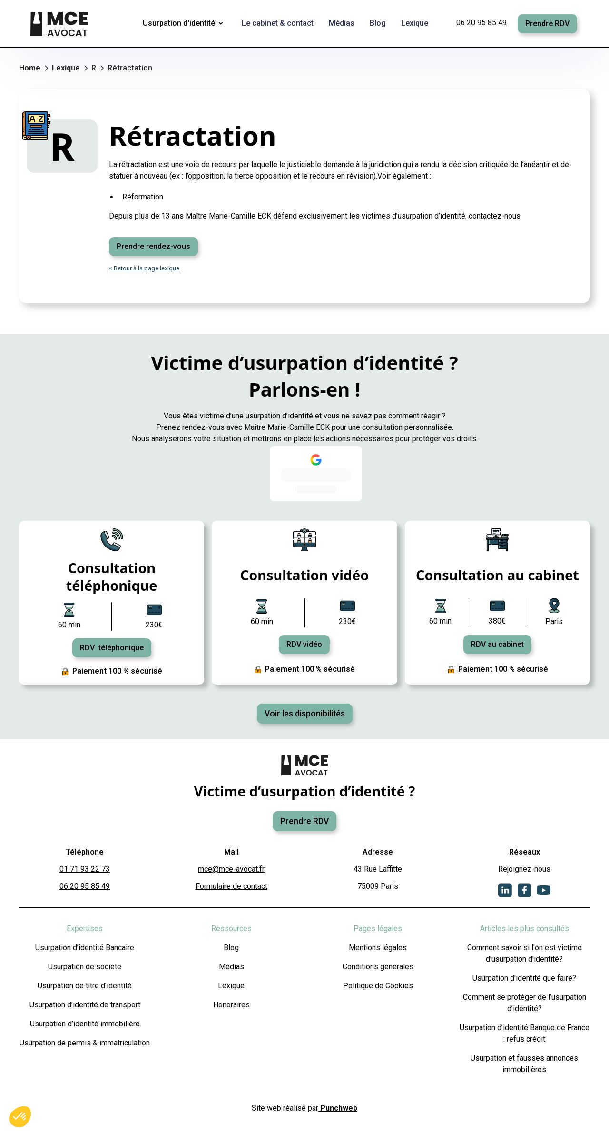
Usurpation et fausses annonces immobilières (524, 1063)
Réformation (142, 196)
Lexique (231, 985)
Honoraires (231, 1004)
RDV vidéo (304, 644)
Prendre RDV (547, 23)
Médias (231, 966)
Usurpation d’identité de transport (84, 1004)
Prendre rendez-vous (153, 246)
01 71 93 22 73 (84, 869)
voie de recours (211, 164)
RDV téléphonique (112, 647)
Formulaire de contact (231, 886)
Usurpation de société (84, 966)
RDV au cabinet (497, 644)
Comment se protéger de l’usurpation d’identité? (524, 1003)
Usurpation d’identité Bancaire (84, 947)
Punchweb (337, 1108)
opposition (206, 175)
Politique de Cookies (378, 985)
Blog (231, 947)
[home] (59, 24)
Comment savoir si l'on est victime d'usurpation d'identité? (524, 953)
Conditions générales (378, 966)
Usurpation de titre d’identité (85, 985)
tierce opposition (263, 175)
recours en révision (341, 175)
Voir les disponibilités (305, 713)
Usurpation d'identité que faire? (524, 978)
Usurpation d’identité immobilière (85, 1023)
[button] (184, 24)
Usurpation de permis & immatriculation (85, 1042)
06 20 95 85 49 (481, 22)
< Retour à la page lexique (144, 268)
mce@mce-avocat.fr (231, 869)
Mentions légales (378, 947)
